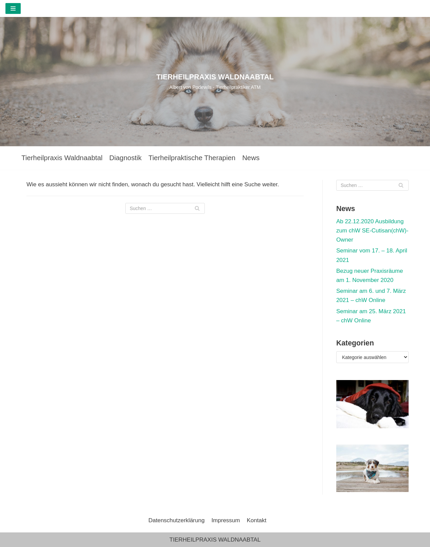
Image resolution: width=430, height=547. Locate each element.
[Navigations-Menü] (13, 8)
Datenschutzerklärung (176, 520)
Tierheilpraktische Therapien (191, 158)
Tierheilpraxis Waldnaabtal (62, 158)
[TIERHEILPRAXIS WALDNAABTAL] (215, 81)
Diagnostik (125, 158)
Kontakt (256, 520)
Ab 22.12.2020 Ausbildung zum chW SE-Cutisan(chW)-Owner (372, 230)
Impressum (225, 520)
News (250, 158)
